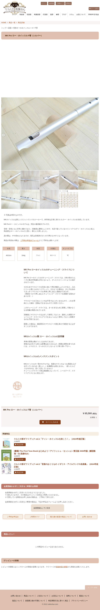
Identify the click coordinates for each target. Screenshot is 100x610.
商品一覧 (12, 23)
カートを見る (95, 8)
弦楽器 (29, 14)
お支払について (57, 596)
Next (96, 135)
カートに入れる (52, 422)
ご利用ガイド (60, 3)
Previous (3, 135)
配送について (84, 596)
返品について (17, 601)
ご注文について (42, 596)
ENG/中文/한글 (93, 14)
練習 (57, 14)
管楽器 (21, 14)
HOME (3, 23)
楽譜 (51, 14)
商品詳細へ (21, 444)
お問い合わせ (87, 517)
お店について (81, 14)
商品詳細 (21, 23)
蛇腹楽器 (37, 14)
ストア (14, 14)
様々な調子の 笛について (17, 395)
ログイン (43, 3)
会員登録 (51, 3)
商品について (29, 596)
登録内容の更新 (62, 567)
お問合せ (68, 3)
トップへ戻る (92, 588)
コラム (71, 14)
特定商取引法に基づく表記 (58, 601)
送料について (71, 596)
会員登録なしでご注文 (42, 508)
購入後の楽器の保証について (61, 517)
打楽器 (45, 14)
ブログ (64, 14)
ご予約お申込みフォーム (29, 240)
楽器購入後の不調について (35, 601)
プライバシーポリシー (79, 601)
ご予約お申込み (13, 517)
